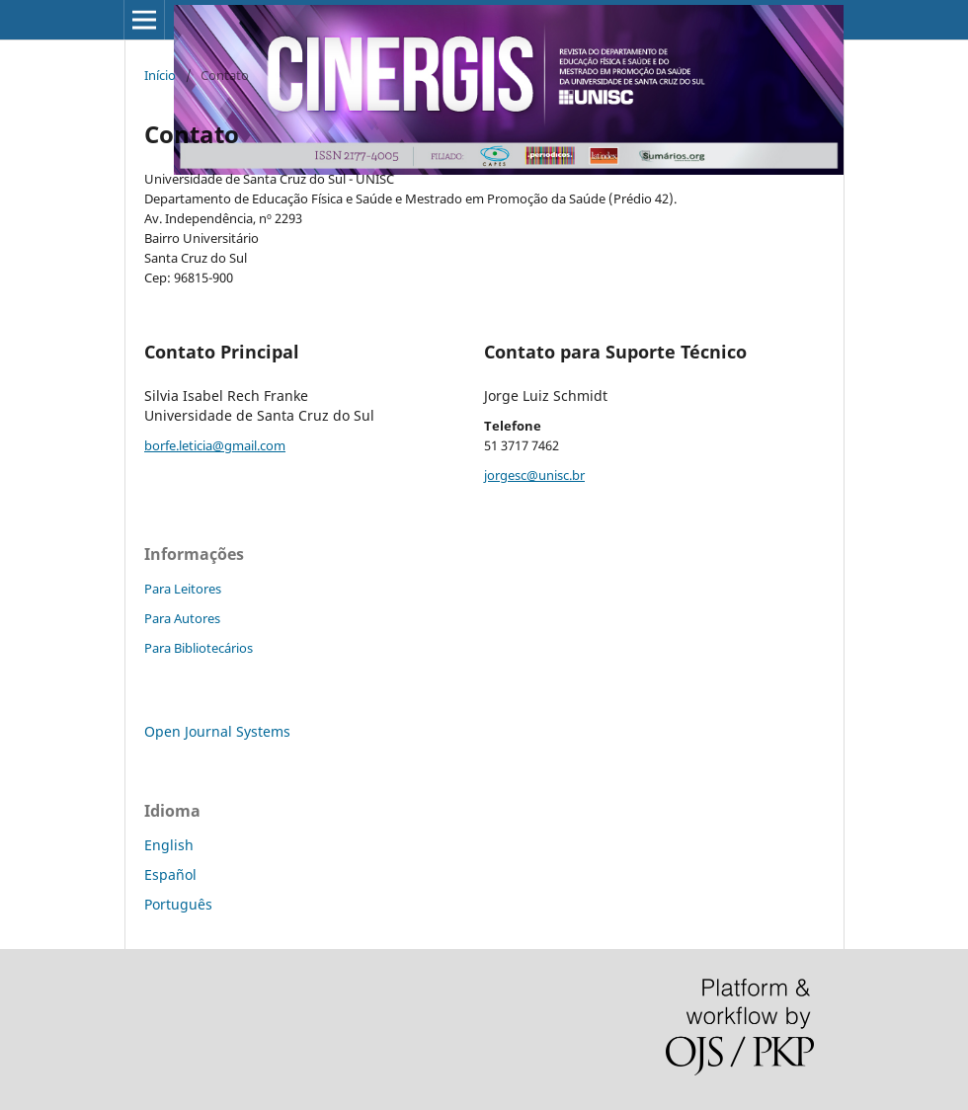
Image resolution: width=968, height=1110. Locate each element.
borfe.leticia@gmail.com (214, 445)
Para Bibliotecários (198, 648)
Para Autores (182, 618)
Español (170, 874)
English (169, 844)
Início (160, 75)
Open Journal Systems (217, 731)
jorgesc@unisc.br (534, 475)
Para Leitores (182, 588)
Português (178, 904)
